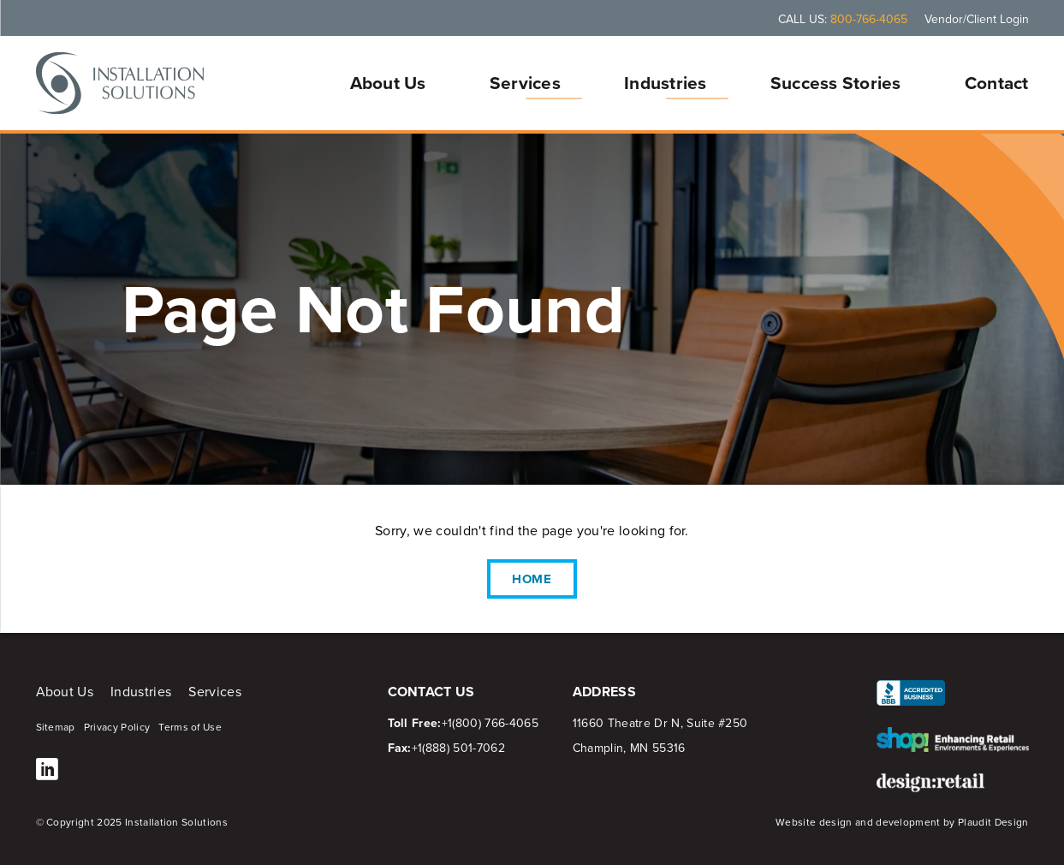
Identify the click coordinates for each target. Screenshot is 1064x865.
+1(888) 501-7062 (458, 748)
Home (532, 579)
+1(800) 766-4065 (490, 723)
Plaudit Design (993, 822)
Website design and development (858, 822)
